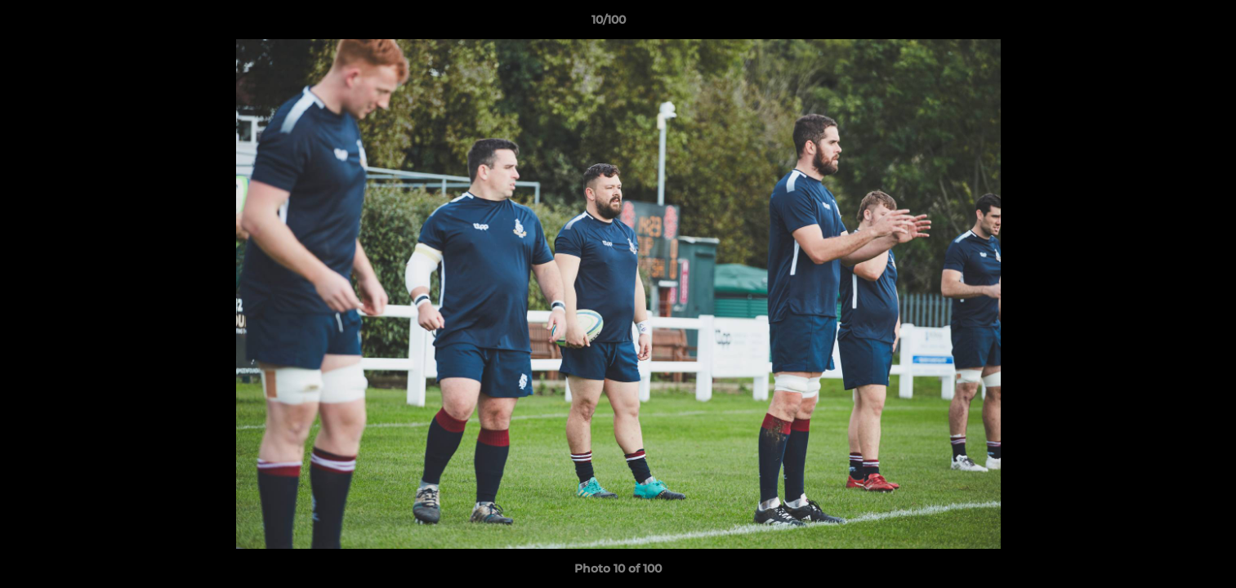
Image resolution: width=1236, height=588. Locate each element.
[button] (1167, 23)
